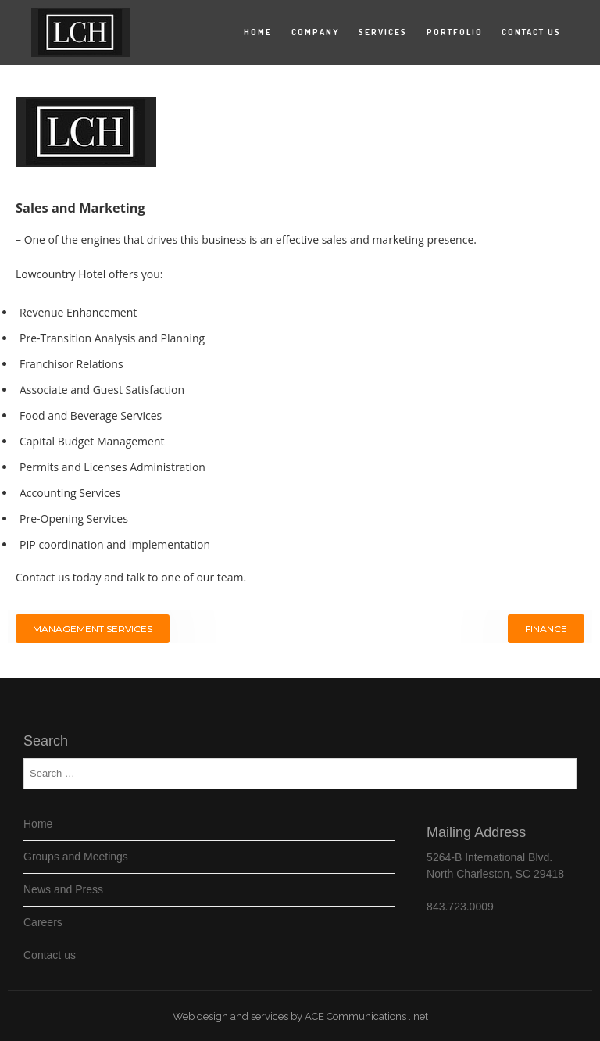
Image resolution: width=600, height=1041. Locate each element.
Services (383, 32)
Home (258, 32)
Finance (546, 629)
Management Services (92, 629)
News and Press (63, 889)
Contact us (531, 32)
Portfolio (455, 32)
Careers (42, 922)
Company (315, 32)
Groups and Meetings (75, 856)
